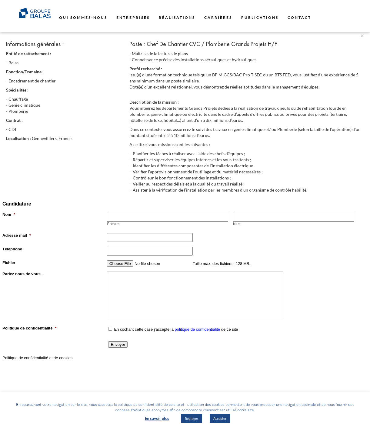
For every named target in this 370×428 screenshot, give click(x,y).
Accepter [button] (219, 418)
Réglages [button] (191, 418)
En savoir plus (157, 418)
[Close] (362, 35)
